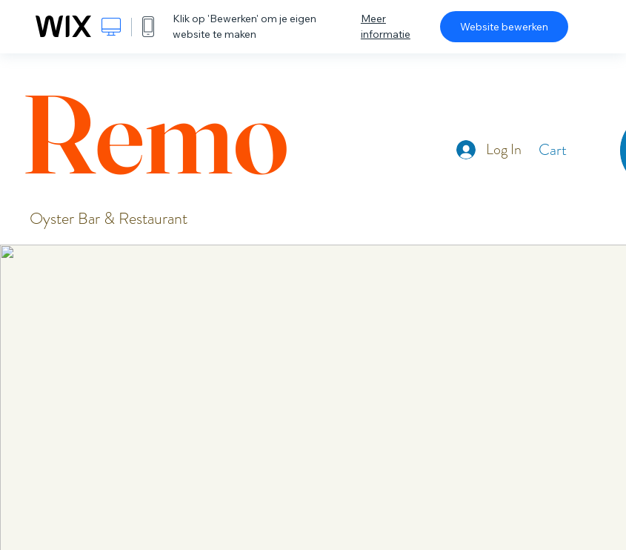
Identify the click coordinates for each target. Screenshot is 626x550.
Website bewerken (504, 26)
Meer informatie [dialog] (385, 26)
